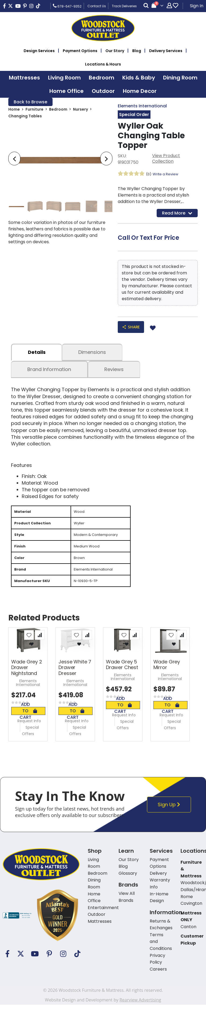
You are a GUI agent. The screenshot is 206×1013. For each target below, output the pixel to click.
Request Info (29, 729)
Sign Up (170, 812)
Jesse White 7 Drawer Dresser (74, 675)
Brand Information (49, 372)
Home (14, 110)
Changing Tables (25, 117)
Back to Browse (30, 102)
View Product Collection (166, 159)
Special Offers (30, 739)
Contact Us (96, 6)
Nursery (80, 110)
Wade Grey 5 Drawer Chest (122, 672)
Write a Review (167, 174)
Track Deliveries (124, 6)
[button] (29, 643)
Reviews (114, 372)
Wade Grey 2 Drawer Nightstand (26, 675)
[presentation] (14, 159)
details (37, 354)
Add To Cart (28, 719)
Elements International (142, 106)
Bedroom (58, 110)
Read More (177, 214)
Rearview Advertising (140, 1008)
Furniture (34, 110)
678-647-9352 (67, 5)
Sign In (196, 6)
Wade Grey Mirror (166, 672)
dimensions (92, 354)
